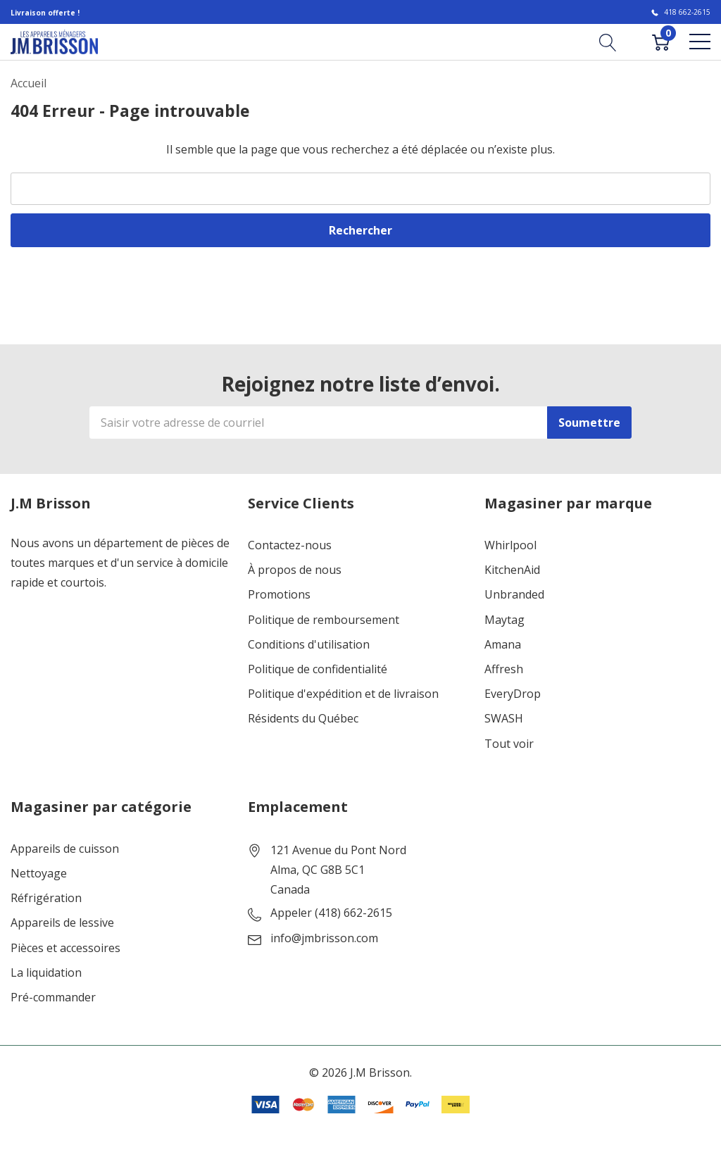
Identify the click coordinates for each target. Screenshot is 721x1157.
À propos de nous (294, 570)
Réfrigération (46, 898)
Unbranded (514, 594)
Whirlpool (510, 545)
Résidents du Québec (303, 718)
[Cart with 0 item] (661, 41)
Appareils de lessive (62, 923)
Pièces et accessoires (65, 948)
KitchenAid (512, 570)
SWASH (503, 718)
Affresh (503, 669)
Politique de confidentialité (317, 669)
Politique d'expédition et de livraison (343, 694)
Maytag (504, 620)
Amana (502, 644)
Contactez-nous (290, 545)
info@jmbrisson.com (324, 938)
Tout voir (509, 744)
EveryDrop (512, 694)
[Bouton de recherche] (608, 41)
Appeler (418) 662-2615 (331, 913)
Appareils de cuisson (65, 849)
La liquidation (46, 973)
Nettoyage (39, 873)
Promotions (279, 594)
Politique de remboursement (323, 620)
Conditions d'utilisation (309, 644)
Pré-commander (53, 997)
